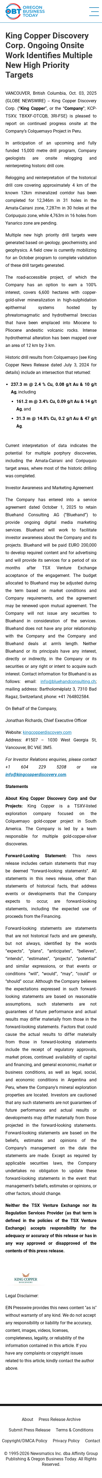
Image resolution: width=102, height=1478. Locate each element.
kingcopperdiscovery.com (47, 732)
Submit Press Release (29, 1430)
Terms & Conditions (74, 1430)
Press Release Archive (60, 1419)
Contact (92, 1440)
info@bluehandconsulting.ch (68, 681)
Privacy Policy (66, 1440)
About (27, 1419)
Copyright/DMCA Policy (24, 1440)
